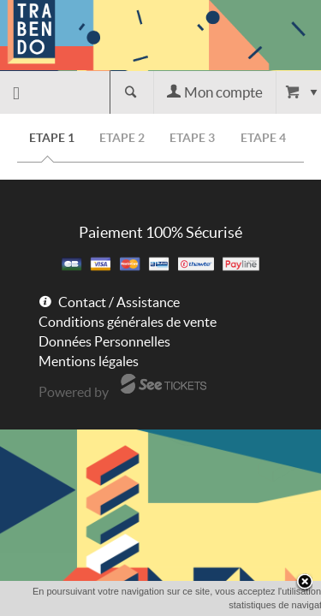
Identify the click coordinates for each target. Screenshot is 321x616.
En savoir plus (249, 604)
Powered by (74, 392)
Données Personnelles (104, 341)
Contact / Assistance (119, 302)
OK (188, 605)
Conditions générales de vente (128, 321)
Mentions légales (89, 361)
